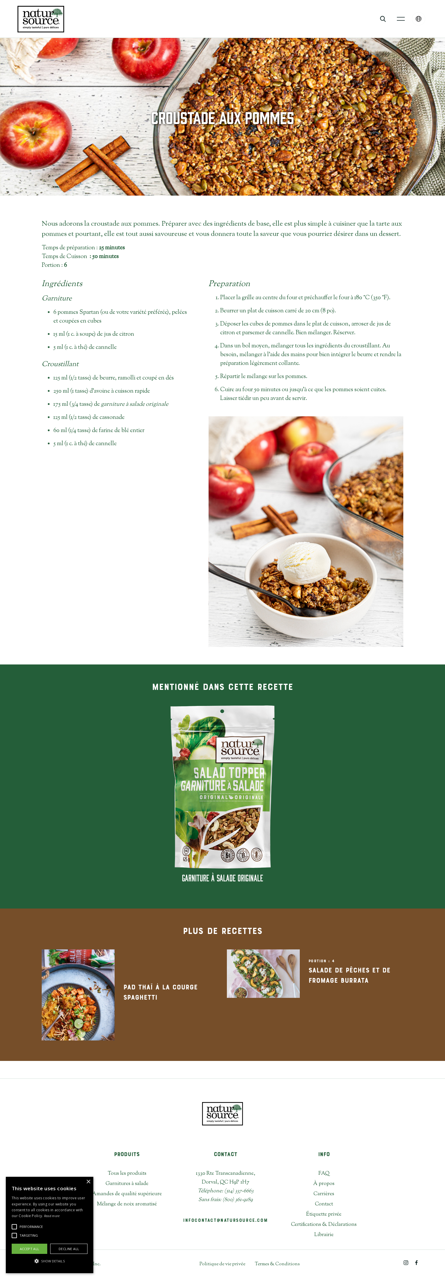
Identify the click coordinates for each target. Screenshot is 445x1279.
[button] (401, 19)
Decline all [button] (69, 1249)
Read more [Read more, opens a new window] (52, 1216)
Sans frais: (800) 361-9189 (225, 1200)
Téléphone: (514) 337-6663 (225, 1191)
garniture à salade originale (134, 404)
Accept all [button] (29, 1249)
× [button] (88, 1182)
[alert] (49, 1225)
